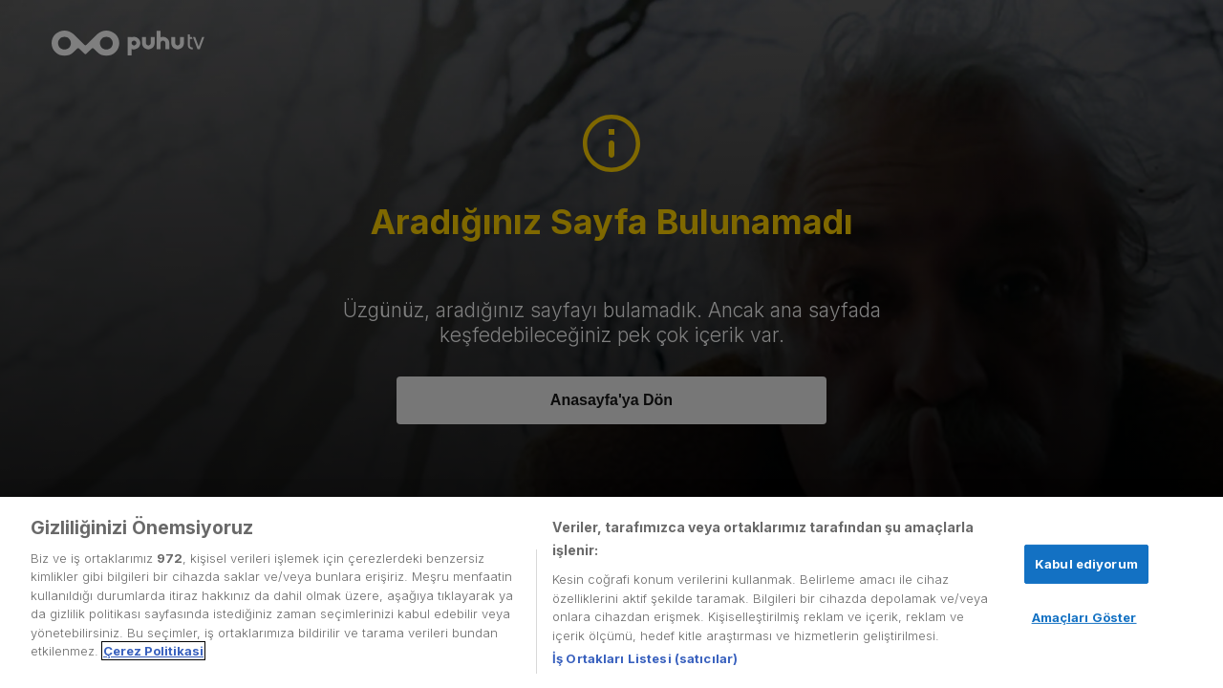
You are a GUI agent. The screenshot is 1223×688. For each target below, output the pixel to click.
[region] (611, 592)
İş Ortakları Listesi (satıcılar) (645, 658)
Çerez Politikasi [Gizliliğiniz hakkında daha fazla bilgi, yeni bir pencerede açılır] (153, 650)
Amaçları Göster (1084, 617)
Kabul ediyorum (1086, 563)
